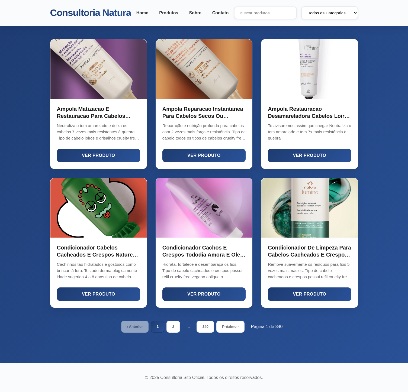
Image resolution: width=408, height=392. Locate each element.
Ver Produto (98, 155)
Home (142, 13)
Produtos (168, 13)
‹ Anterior (135, 327)
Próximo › (230, 327)
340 (205, 327)
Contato (220, 13)
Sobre (195, 13)
